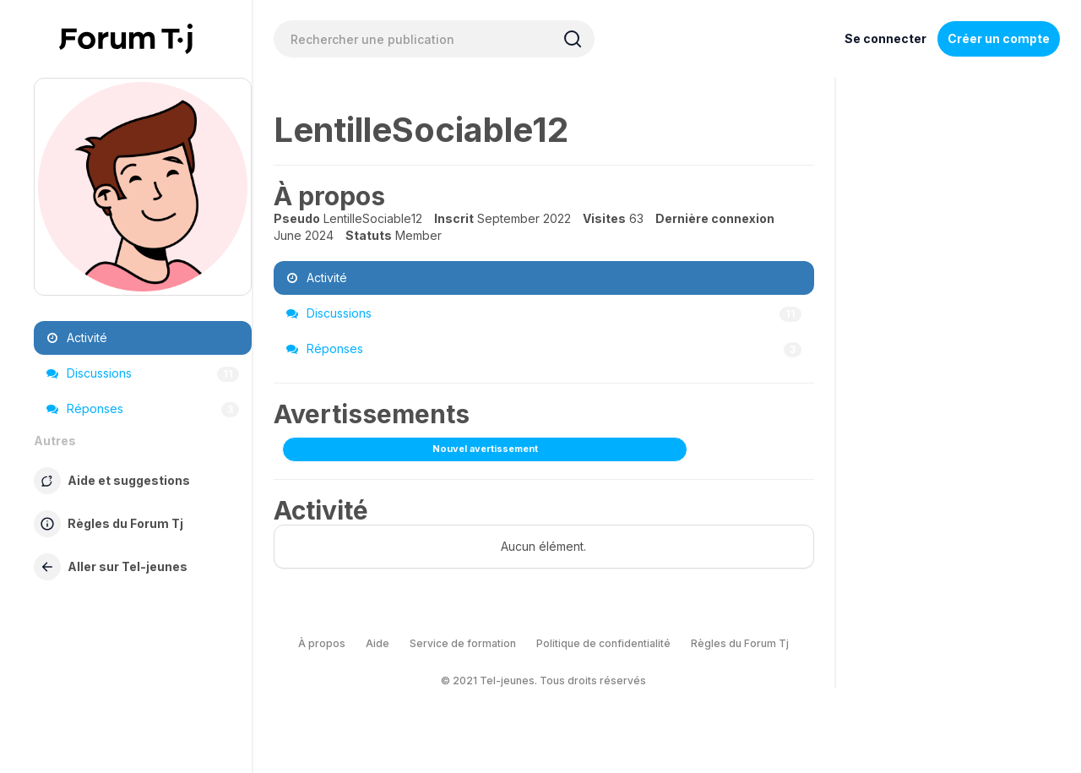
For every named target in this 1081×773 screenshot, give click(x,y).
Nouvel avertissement (485, 449)
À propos (321, 643)
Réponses (142, 408)
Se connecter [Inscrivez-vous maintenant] (885, 38)
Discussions (142, 373)
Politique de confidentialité (603, 643)
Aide (377, 643)
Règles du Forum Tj (740, 643)
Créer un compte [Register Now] (999, 38)
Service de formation (463, 643)
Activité (76, 337)
